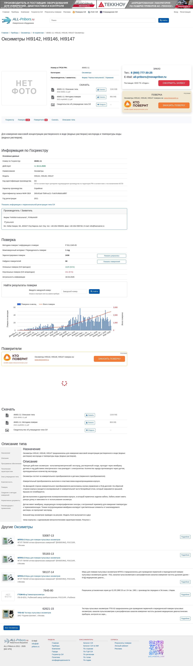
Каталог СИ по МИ (91, 646)
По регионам (88, 654)
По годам (87, 660)
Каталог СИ (88, 643)
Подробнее (185, 537)
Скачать (101, 90)
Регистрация (185, 12)
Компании (25, 12)
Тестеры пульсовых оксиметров (34, 613)
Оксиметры (23, 527)
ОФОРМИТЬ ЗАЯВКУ (174, 83)
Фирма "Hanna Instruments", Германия (97, 78)
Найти (94, 291)
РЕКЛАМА (187, 93)
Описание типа (68, 120)
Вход (176, 12)
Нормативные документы (10, 500)
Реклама (67, 12)
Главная (5, 12)
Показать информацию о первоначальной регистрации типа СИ (28, 205)
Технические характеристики (7, 470)
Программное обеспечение (11, 464)
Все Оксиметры (11, 628)
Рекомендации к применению (7, 507)
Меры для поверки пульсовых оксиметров (39, 540)
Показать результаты (111, 256)
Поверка (24, 120)
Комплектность (6, 482)
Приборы (15, 12)
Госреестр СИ (37, 12)
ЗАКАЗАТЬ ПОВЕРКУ (174, 105)
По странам (88, 649)
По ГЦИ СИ (88, 652)
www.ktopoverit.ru (171, 98)
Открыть (101, 104)
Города (55, 652)
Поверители (41, 120)
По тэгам (87, 657)
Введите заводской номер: (40, 290)
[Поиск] (102, 20)
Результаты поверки (53, 12)
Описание (5, 458)
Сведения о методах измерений (8, 494)
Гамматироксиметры (31, 595)
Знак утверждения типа (10, 477)
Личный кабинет (121, 646)
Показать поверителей (111, 262)
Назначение (5, 453)
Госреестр (9, 120)
